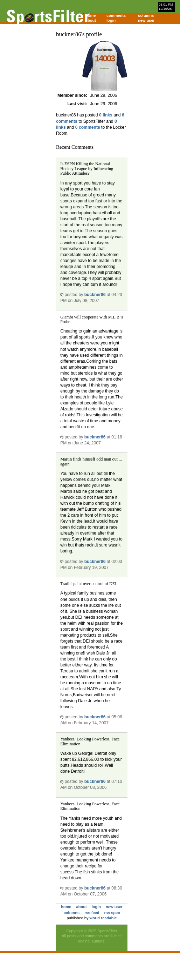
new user (146, 20)
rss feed (91, 913)
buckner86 (95, 294)
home (90, 15)
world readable (103, 918)
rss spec (112, 913)
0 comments (87, 127)
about (90, 20)
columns (146, 15)
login (111, 20)
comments (116, 15)
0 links (105, 115)
